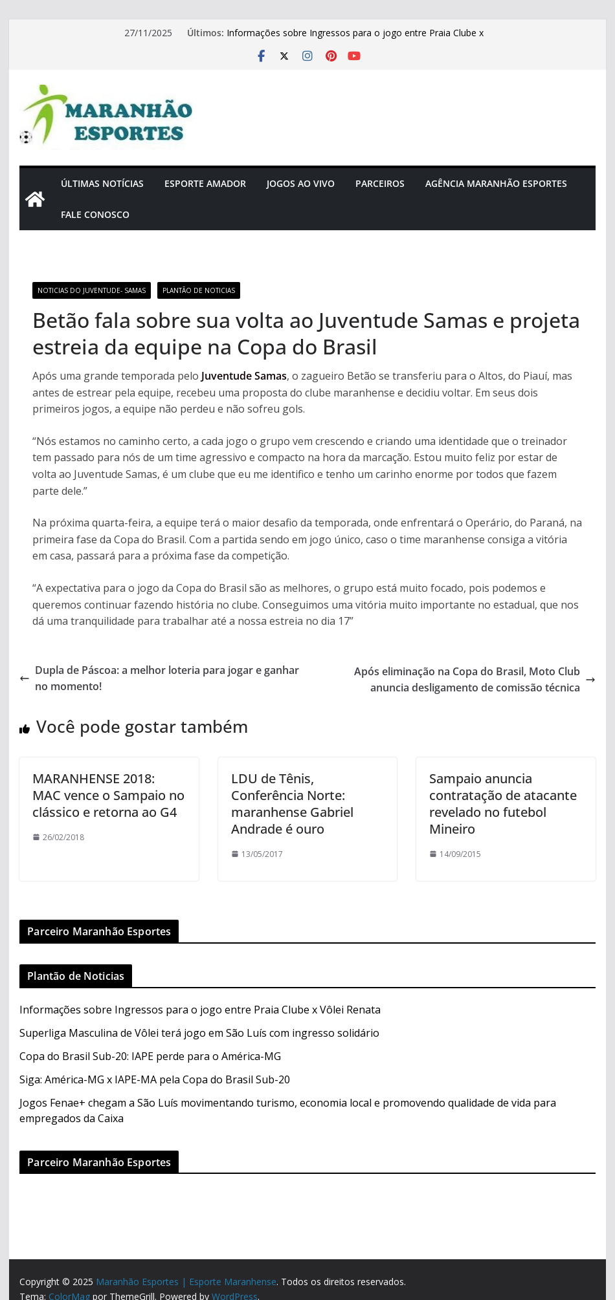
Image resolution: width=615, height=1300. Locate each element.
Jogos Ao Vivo (301, 183)
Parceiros (380, 183)
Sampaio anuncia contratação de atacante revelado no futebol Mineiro (503, 804)
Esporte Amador (205, 183)
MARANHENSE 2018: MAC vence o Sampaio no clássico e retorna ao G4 (108, 795)
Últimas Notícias (102, 183)
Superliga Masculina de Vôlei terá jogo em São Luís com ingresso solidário (199, 1033)
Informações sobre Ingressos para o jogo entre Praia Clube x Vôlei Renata (200, 1009)
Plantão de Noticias (198, 290)
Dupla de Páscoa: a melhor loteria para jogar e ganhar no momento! (159, 678)
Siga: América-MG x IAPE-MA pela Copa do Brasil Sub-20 (154, 1079)
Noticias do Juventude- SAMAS (92, 290)
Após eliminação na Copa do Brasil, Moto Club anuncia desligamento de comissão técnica (475, 679)
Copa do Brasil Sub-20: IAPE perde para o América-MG (150, 1056)
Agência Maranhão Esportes (496, 183)
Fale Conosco (95, 214)
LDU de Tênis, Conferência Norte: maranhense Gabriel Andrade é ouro (292, 804)
